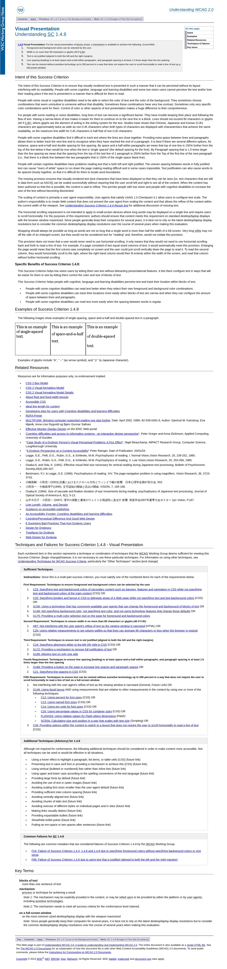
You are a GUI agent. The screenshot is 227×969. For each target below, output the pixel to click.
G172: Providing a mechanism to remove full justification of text (72, 649)
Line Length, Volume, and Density (47, 504)
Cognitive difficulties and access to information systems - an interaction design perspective (82, 433)
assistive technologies (49, 901)
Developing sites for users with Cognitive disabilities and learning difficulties (73, 411)
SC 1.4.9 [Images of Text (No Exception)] (118, 19)
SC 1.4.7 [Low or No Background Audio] (65, 19)
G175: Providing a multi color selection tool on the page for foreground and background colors (91, 615)
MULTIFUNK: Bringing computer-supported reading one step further (68, 420)
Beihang (72, 958)
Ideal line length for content (43, 406)
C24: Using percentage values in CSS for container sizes (76, 711)
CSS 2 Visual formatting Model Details (50, 392)
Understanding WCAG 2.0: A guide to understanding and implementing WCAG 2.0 (91, 945)
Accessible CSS (36, 401)
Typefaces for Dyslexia (40, 532)
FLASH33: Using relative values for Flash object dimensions (78, 716)
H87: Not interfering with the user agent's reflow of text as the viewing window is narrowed (89, 626)
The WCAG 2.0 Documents (35, 948)
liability (112, 958)
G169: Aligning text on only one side (55, 654)
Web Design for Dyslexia (41, 537)
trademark (123, 958)
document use (143, 958)
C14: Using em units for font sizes (62, 706)
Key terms (192, 47)
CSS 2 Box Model (37, 383)
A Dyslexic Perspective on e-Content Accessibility (57, 450)
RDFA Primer (34, 415)
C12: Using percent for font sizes (61, 697)
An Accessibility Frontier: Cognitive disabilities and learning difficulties (69, 513)
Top (19, 939)
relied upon (126, 897)
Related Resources (196, 40)
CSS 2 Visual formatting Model (45, 387)
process (27, 892)
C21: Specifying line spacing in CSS (55, 671)
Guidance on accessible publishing (47, 509)
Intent (190, 33)
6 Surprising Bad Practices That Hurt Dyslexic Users (58, 523)
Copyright (21, 958)
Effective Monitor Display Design (46, 429)
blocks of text (83, 44)
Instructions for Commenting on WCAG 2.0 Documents (80, 952)
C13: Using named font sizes (59, 702)
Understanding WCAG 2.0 (191, 9)
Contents (23, 19)
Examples (192, 36)
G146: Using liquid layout (48, 689)
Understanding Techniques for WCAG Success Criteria (52, 561)
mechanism (99, 44)
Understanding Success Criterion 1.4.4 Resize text (97, 205)
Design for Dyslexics (38, 527)
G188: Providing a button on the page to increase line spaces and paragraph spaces (85, 667)
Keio (63, 958)
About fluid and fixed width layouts (47, 397)
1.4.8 (20, 44)
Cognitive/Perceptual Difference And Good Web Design (60, 518)
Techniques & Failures (198, 43)
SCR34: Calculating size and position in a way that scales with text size (85, 720)
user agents (194, 897)
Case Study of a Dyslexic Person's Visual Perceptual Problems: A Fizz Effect (74, 442)
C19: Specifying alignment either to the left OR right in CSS (70, 644)
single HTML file (196, 945)
